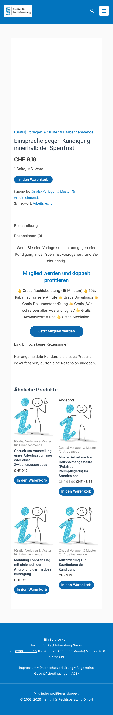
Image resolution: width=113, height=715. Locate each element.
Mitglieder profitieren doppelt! (57, 693)
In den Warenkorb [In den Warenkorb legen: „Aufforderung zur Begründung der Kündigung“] (76, 585)
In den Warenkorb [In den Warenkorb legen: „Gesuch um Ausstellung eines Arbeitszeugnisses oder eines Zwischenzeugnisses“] (32, 480)
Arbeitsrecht (42, 203)
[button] (92, 11)
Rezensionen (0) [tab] (28, 236)
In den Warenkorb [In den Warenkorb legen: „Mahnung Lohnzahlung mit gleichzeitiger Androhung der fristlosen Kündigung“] (32, 589)
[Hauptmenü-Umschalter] (104, 11)
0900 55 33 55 (26, 651)
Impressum (27, 668)
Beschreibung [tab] (26, 226)
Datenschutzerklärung (56, 668)
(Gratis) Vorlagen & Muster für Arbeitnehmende (54, 132)
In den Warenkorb (33, 179)
